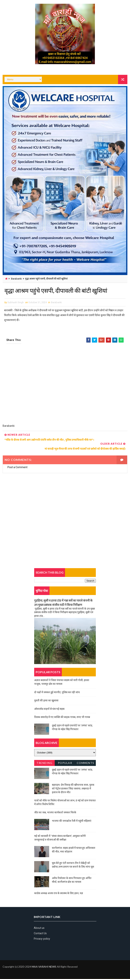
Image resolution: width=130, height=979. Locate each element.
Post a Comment (17, 467)
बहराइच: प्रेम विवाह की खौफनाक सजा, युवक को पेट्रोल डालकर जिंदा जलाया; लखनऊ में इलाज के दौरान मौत (73, 788)
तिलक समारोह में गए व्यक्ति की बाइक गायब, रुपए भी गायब (62, 717)
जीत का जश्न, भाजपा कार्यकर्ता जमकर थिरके (55, 812)
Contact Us (40, 933)
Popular (65, 763)
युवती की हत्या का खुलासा (46, 700)
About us (39, 927)
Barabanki (16, 278)
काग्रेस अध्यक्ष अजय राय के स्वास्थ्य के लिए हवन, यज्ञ (58, 893)
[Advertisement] (65, 386)
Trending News (44, 763)
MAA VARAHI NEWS (44, 966)
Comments (85, 763)
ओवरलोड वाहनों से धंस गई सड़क (49, 708)
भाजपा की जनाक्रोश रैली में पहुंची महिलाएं (71, 820)
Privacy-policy (42, 938)
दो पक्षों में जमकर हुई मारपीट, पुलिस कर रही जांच (57, 692)
